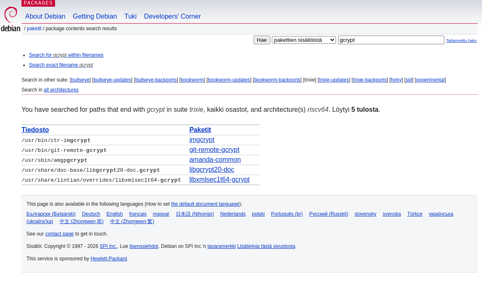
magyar (161, 214)
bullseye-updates (112, 80)
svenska (392, 214)
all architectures (61, 90)
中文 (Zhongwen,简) (82, 221)
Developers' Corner (172, 16)
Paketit (34, 28)
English (115, 214)
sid (409, 80)
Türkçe (414, 214)
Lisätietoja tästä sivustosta (266, 246)
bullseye (80, 80)
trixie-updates (334, 80)
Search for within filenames (66, 55)
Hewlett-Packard (109, 259)
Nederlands (232, 214)
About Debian (45, 16)
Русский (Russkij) (328, 214)
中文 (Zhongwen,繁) (132, 221)
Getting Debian (95, 16)
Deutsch (91, 214)
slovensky (365, 214)
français (137, 214)
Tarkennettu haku (461, 40)
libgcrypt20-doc (212, 169)
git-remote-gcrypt (214, 149)
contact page (59, 234)
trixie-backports (369, 80)
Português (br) (287, 214)
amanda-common (215, 159)
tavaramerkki (221, 246)
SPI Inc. (108, 246)
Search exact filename (61, 65)
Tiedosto (35, 129)
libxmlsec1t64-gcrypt (219, 179)
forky (396, 80)
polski (258, 214)
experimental (430, 80)
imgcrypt (201, 139)
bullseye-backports (156, 80)
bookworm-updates (229, 80)
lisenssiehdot (143, 246)
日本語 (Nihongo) (195, 214)
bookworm (192, 80)
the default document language (205, 204)
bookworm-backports (277, 80)
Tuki (131, 16)
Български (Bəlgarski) (51, 214)
